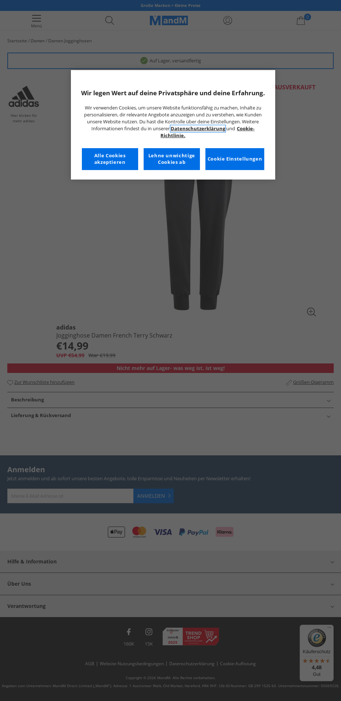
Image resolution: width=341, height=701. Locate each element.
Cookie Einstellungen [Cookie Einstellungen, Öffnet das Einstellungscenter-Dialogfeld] (235, 159)
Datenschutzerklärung (198, 129)
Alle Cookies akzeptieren (110, 159)
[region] (173, 125)
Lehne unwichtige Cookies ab (171, 159)
